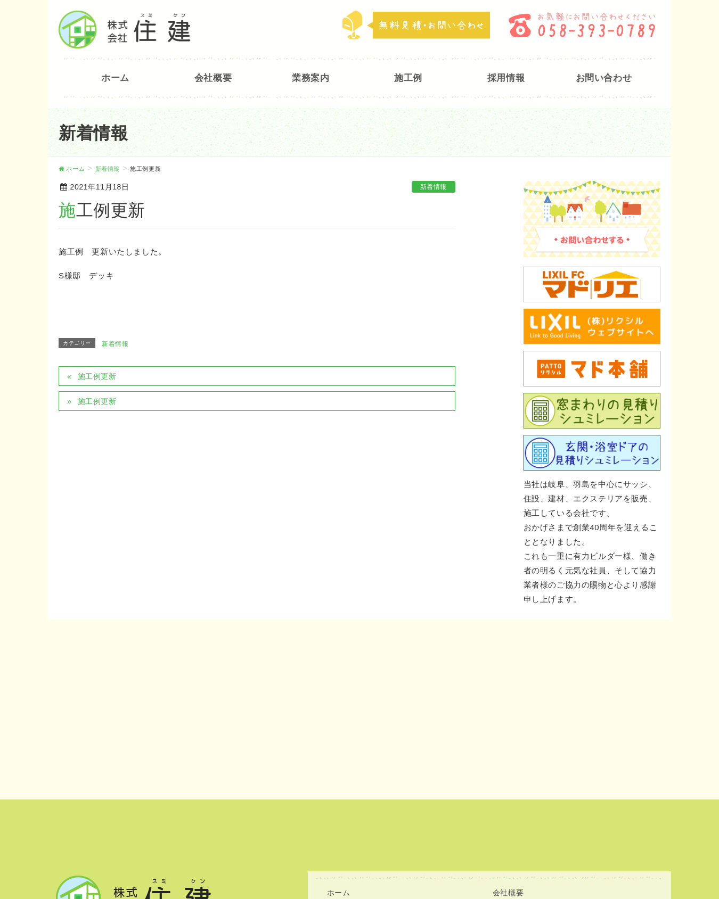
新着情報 (433, 187)
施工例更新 (97, 376)
